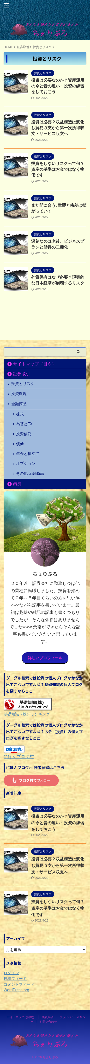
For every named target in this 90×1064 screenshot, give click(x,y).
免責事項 (48, 1017)
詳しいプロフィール (45, 658)
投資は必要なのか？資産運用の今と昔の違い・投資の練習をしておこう (57, 86)
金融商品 (19, 404)
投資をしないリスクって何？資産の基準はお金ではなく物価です (57, 169)
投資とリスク (22, 384)
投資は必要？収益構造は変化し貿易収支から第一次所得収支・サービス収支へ (57, 128)
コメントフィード (19, 984)
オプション (25, 463)
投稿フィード (15, 979)
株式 (20, 414)
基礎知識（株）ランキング (27, 714)
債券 (20, 444)
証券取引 (21, 373)
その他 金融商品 (30, 473)
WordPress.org (16, 990)
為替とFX (24, 424)
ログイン (11, 973)
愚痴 (17, 484)
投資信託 (23, 434)
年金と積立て (27, 454)
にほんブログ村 (19, 756)
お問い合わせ (48, 1021)
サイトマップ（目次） (34, 364)
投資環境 (19, 394)
